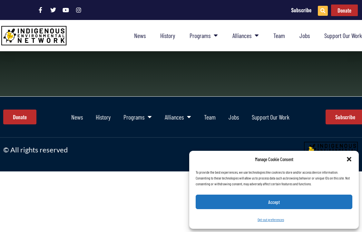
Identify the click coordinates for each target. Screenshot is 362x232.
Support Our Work (343, 35)
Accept (274, 202)
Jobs (304, 35)
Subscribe (301, 10)
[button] (349, 159)
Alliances (245, 35)
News (140, 35)
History (167, 35)
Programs (204, 35)
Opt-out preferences (271, 219)
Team (279, 35)
